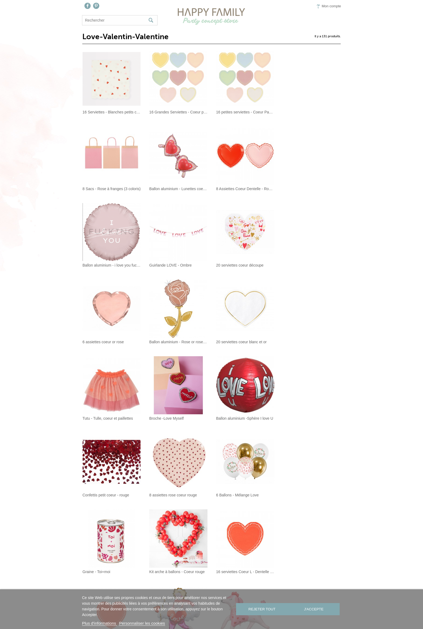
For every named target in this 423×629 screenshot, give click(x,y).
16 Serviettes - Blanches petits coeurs (111, 112)
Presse (239, 589)
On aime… (214, 589)
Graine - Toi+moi (230, 418)
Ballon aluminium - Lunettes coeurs (111, 188)
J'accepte (314, 609)
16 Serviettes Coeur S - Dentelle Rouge (178, 495)
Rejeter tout (261, 609)
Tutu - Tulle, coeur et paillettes (107, 341)
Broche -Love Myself (166, 341)
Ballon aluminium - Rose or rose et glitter (245, 265)
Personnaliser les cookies (142, 623)
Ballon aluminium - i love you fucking (245, 188)
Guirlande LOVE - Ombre (303, 188)
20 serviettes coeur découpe (106, 265)
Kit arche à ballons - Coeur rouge (310, 418)
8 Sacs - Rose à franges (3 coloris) (311, 112)
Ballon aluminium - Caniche (305, 495)
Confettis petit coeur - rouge (305, 341)
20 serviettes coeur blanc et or (307, 265)
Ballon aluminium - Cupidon (239, 495)
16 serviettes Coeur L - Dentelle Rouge (111, 495)
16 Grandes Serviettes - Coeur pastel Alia (178, 112)
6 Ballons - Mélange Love (170, 418)
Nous (167, 589)
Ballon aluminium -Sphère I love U (244, 341)
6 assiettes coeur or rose (169, 265)
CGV (257, 589)
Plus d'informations (99, 623)
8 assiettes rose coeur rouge (106, 418)
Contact (188, 589)
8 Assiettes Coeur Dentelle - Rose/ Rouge (178, 188)
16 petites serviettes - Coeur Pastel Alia (245, 112)
